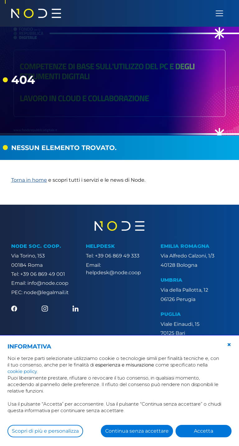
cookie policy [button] (22, 371)
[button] (229, 344)
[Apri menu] (219, 13)
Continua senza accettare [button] (137, 431)
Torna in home (29, 180)
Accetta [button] (203, 431)
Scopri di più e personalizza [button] (45, 431)
